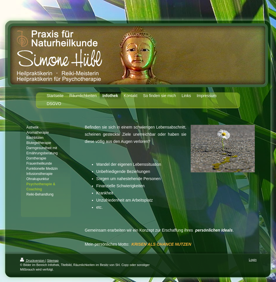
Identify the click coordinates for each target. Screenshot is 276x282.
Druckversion (32, 260)
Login (253, 259)
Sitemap (52, 260)
